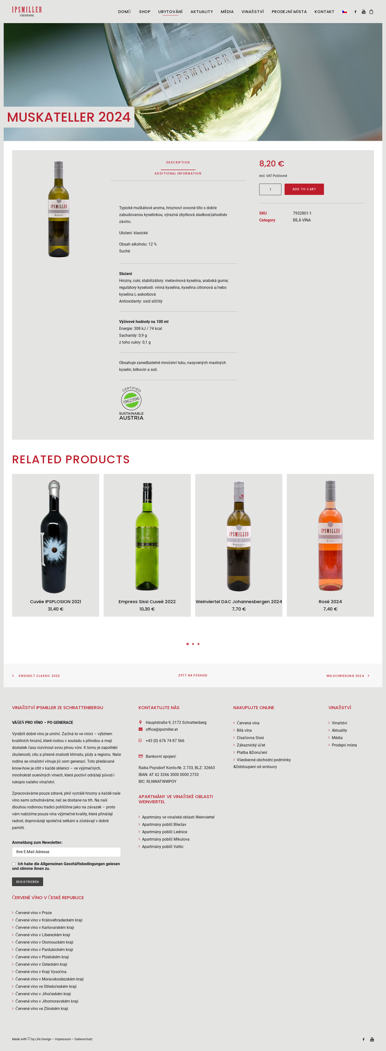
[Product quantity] (270, 189)
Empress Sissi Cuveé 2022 (147, 601)
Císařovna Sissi (250, 737)
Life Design (43, 1039)
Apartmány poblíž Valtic (162, 846)
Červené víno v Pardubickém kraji (44, 949)
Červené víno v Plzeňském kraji (42, 957)
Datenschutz (83, 1039)
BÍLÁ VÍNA (302, 220)
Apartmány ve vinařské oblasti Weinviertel (178, 817)
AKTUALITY (202, 12)
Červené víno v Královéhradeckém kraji (49, 920)
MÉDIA (227, 12)
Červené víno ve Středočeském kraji (46, 986)
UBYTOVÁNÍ (170, 12)
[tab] (178, 175)
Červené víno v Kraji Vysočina (41, 971)
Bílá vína (244, 730)
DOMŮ (124, 12)
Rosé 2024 (330, 601)
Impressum (63, 1039)
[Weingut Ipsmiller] (27, 11)
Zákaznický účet (251, 745)
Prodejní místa (289, 12)
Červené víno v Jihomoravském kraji (47, 1001)
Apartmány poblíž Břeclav (164, 824)
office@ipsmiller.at (162, 729)
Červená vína (248, 723)
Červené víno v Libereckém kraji (43, 935)
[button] (343, 11)
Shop (144, 12)
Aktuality (339, 730)
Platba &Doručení (252, 752)
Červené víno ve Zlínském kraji (42, 1008)
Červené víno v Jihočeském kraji (43, 994)
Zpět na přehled (193, 675)
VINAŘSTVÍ (252, 12)
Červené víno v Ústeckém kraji (41, 964)
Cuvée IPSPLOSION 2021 (55, 601)
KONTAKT (325, 12)
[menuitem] (125, 11)
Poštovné (280, 176)
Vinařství (339, 723)
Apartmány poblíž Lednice (164, 832)
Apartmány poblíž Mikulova (166, 839)
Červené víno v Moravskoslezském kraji (50, 979)
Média (337, 737)
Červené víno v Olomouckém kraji (44, 942)
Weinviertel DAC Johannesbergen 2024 (239, 601)
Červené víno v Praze (34, 912)
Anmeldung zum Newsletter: (66, 848)
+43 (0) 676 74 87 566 (165, 740)
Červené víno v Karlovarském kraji (45, 927)
